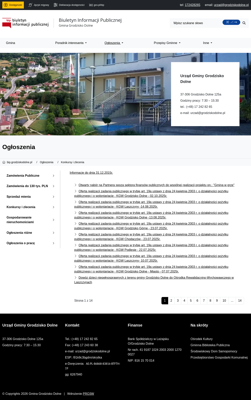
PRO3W (88, 393)
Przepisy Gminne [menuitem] (166, 43)
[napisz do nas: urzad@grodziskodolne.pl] (231, 5)
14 (240, 300)
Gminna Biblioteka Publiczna (210, 345)
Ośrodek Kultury (202, 339)
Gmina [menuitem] (10, 43)
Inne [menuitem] (206, 43)
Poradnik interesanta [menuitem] (69, 43)
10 (224, 300)
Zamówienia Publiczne (31, 175)
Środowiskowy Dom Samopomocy (214, 351)
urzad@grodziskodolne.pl (207, 113)
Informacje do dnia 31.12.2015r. (91, 172)
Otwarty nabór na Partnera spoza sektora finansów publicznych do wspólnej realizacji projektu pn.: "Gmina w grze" (156, 185)
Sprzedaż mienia (31, 196)
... (232, 300)
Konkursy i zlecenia (31, 207)
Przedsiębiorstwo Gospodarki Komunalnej (219, 357)
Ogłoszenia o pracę (31, 243)
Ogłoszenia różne (31, 232)
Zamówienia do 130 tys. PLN (31, 186)
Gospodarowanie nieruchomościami (31, 220)
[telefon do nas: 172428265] (192, 5)
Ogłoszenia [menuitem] (113, 43)
